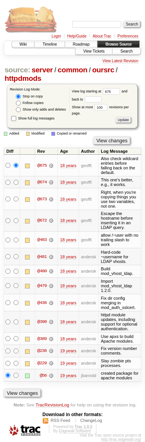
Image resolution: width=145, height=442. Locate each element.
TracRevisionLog (52, 404)
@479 (42, 286)
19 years (68, 350)
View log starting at (96, 91)
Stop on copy (29, 96)
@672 (42, 220)
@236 (42, 351)
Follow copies (30, 103)
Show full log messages (32, 118)
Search (126, 51)
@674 (42, 182)
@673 (42, 199)
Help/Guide (76, 36)
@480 (42, 271)
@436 (42, 303)
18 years (68, 165)
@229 (42, 363)
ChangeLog (91, 420)
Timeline (49, 44)
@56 (43, 375)
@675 (42, 165)
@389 (42, 339)
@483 (42, 240)
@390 (42, 322)
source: (17, 70)
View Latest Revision (120, 61)
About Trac (102, 36)
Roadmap (81, 44)
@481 (42, 257)
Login (56, 36)
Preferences (128, 36)
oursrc (103, 70)
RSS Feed (60, 420)
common (72, 70)
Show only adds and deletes (41, 109)
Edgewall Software (75, 431)
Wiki (23, 44)
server (42, 70)
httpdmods (23, 78)
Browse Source (118, 44)
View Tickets (94, 51)
